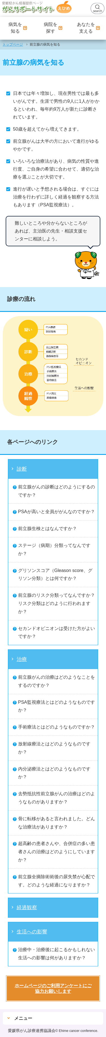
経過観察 (27, 907)
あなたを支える (88, 27)
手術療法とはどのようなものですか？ (56, 727)
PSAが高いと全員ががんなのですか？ (56, 511)
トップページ (13, 44)
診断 (22, 469)
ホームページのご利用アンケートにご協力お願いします (53, 988)
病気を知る (17, 27)
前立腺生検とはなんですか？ (47, 528)
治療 (22, 659)
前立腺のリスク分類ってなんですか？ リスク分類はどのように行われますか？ (58, 603)
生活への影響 (32, 932)
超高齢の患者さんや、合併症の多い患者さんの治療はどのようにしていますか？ (56, 851)
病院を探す (53, 27)
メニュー (23, 1018)
